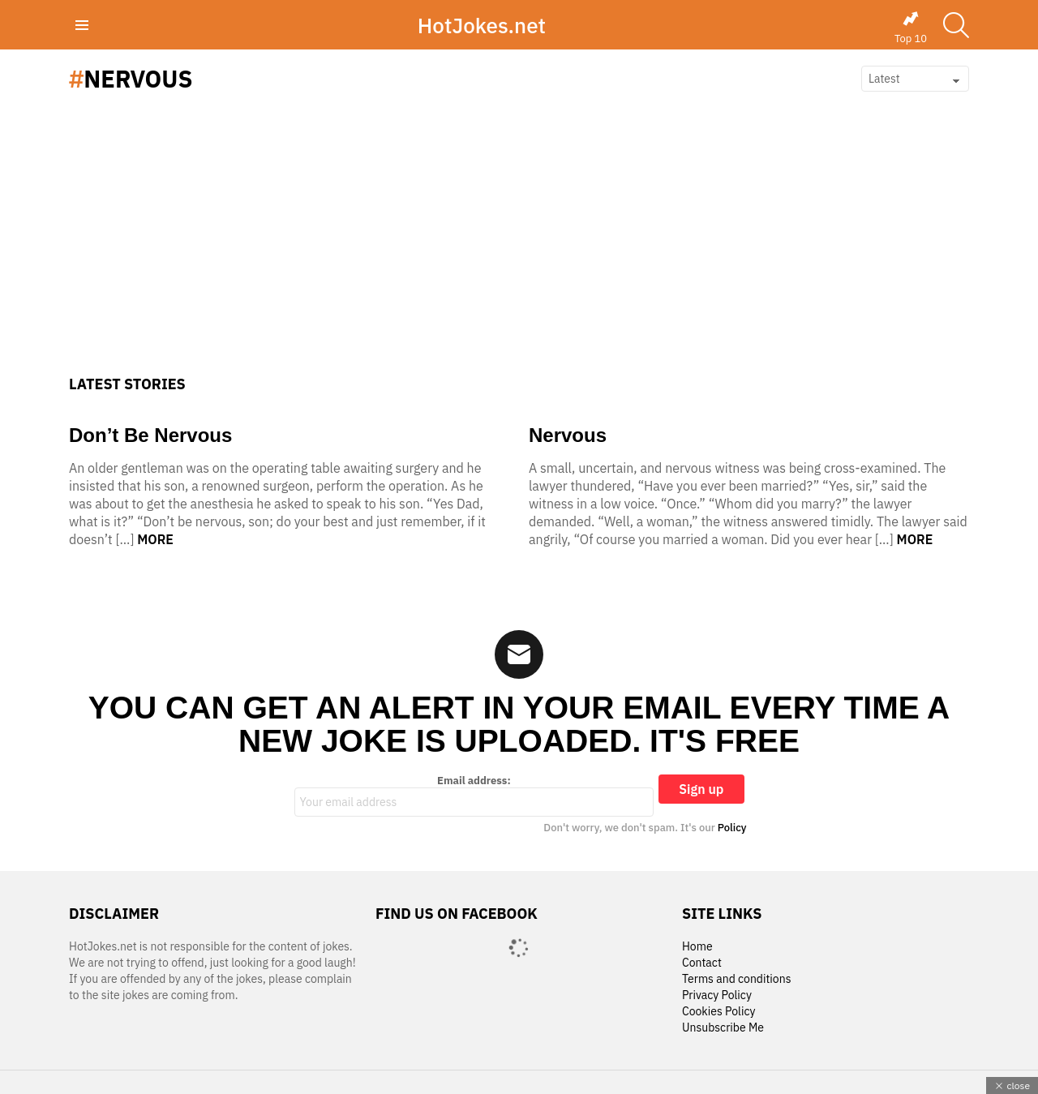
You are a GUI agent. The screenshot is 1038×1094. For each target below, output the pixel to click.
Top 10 (910, 28)
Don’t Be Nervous (150, 435)
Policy (732, 827)
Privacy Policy (717, 995)
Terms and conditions (736, 979)
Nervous (568, 435)
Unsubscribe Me (723, 1028)
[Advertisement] (519, 253)
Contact (702, 963)
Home (697, 947)
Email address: (474, 795)
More (155, 539)
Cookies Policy (718, 1012)
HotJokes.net (482, 25)
